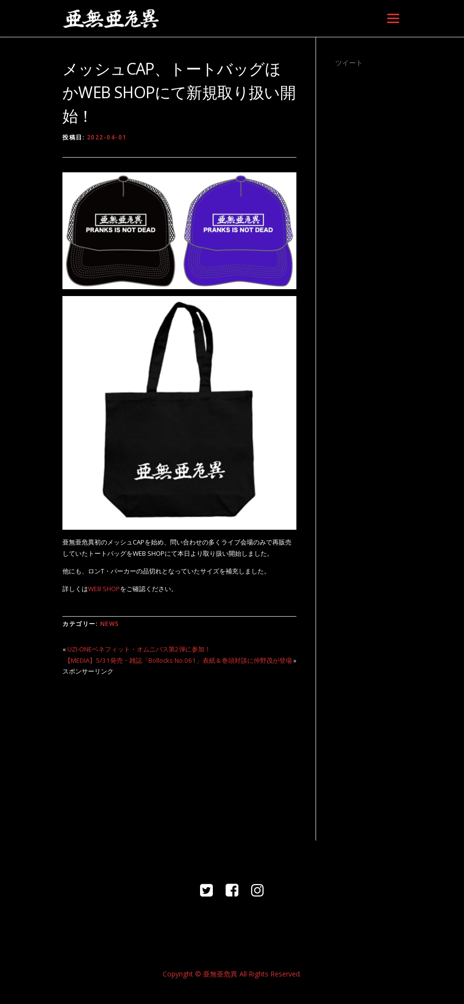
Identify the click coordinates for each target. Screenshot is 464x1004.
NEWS (109, 624)
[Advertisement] (179, 752)
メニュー (393, 18)
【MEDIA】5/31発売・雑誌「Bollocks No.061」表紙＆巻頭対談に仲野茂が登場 (178, 660)
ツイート (349, 62)
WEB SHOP (104, 588)
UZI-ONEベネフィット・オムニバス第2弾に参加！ (139, 649)
